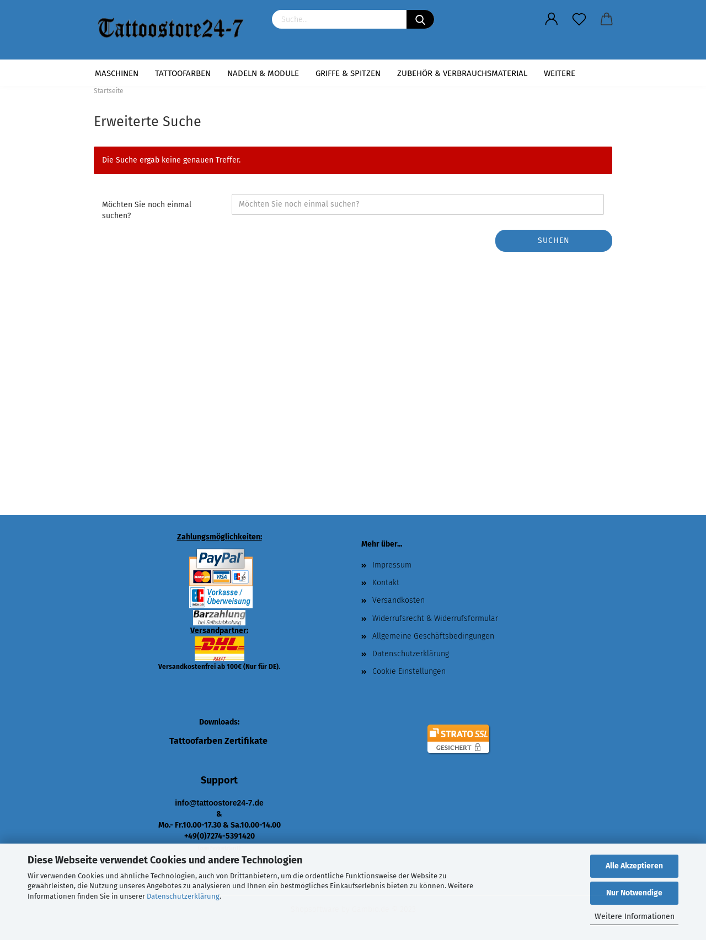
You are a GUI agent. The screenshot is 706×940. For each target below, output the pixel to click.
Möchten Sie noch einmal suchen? (146, 210)
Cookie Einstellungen (409, 671)
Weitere (559, 73)
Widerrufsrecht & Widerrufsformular (435, 618)
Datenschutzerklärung (183, 896)
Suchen (554, 240)
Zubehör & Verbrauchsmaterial (462, 73)
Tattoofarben (183, 73)
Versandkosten (398, 600)
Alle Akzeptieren (634, 866)
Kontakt (385, 582)
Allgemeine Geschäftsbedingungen (433, 636)
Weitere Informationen (635, 916)
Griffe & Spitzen (348, 73)
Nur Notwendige (634, 893)
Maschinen (116, 73)
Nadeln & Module (263, 73)
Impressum (391, 565)
